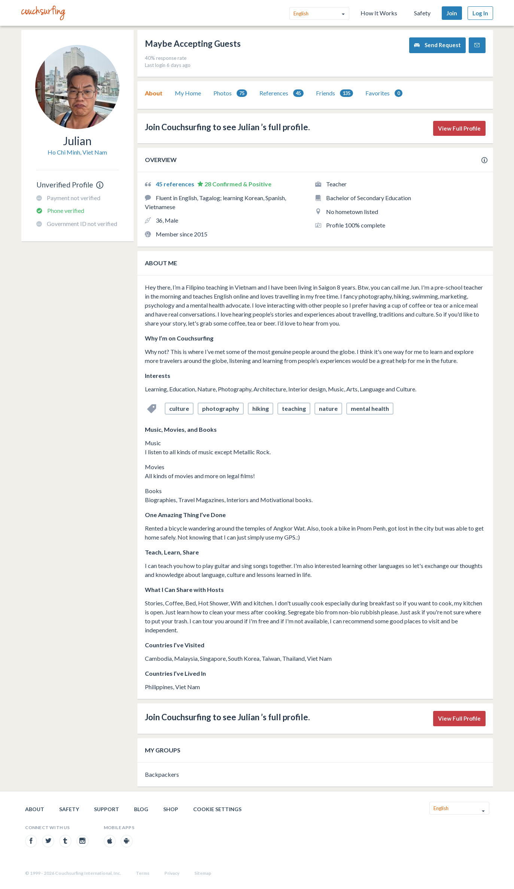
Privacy (171, 873)
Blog (141, 809)
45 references (175, 183)
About (153, 93)
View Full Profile (459, 128)
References (281, 93)
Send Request (437, 45)
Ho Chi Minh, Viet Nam (77, 152)
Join (452, 13)
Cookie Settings (217, 809)
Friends (334, 93)
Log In (480, 13)
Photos (230, 93)
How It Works (379, 12)
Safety (422, 12)
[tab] (153, 93)
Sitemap (202, 873)
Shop (170, 809)
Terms (142, 873)
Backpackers (162, 774)
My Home (188, 93)
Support (106, 809)
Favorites (383, 93)
